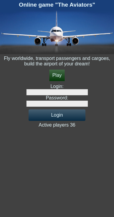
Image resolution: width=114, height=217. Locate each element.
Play (57, 75)
